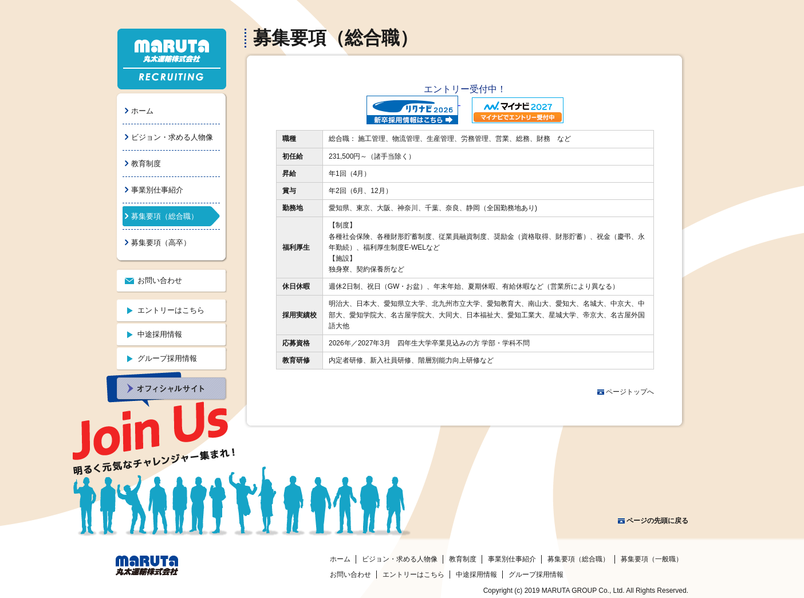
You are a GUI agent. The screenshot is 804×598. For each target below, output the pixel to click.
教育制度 (146, 163)
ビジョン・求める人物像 (172, 137)
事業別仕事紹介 (157, 190)
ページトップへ (630, 392)
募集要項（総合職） (164, 216)
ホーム (142, 111)
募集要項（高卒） (161, 242)
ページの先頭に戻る (657, 521)
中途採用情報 (159, 334)
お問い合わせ (159, 280)
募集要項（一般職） (652, 559)
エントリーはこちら (170, 310)
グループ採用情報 (167, 358)
